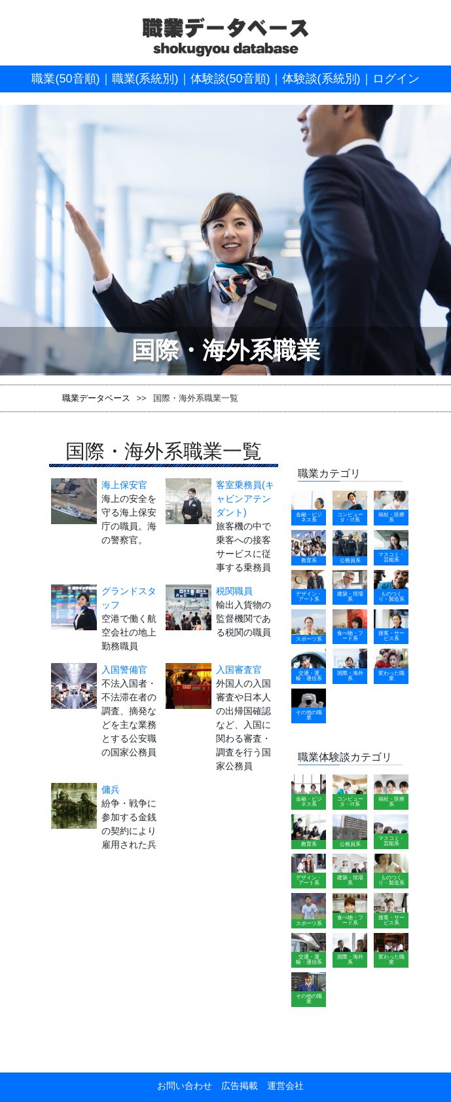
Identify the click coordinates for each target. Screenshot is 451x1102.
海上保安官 (124, 485)
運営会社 (281, 1085)
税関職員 (234, 591)
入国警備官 (124, 669)
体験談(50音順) (230, 78)
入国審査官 (239, 669)
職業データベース (96, 398)
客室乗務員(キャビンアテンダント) (245, 499)
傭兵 (110, 789)
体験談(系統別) (321, 78)
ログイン (396, 78)
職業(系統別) (145, 78)
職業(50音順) (65, 78)
